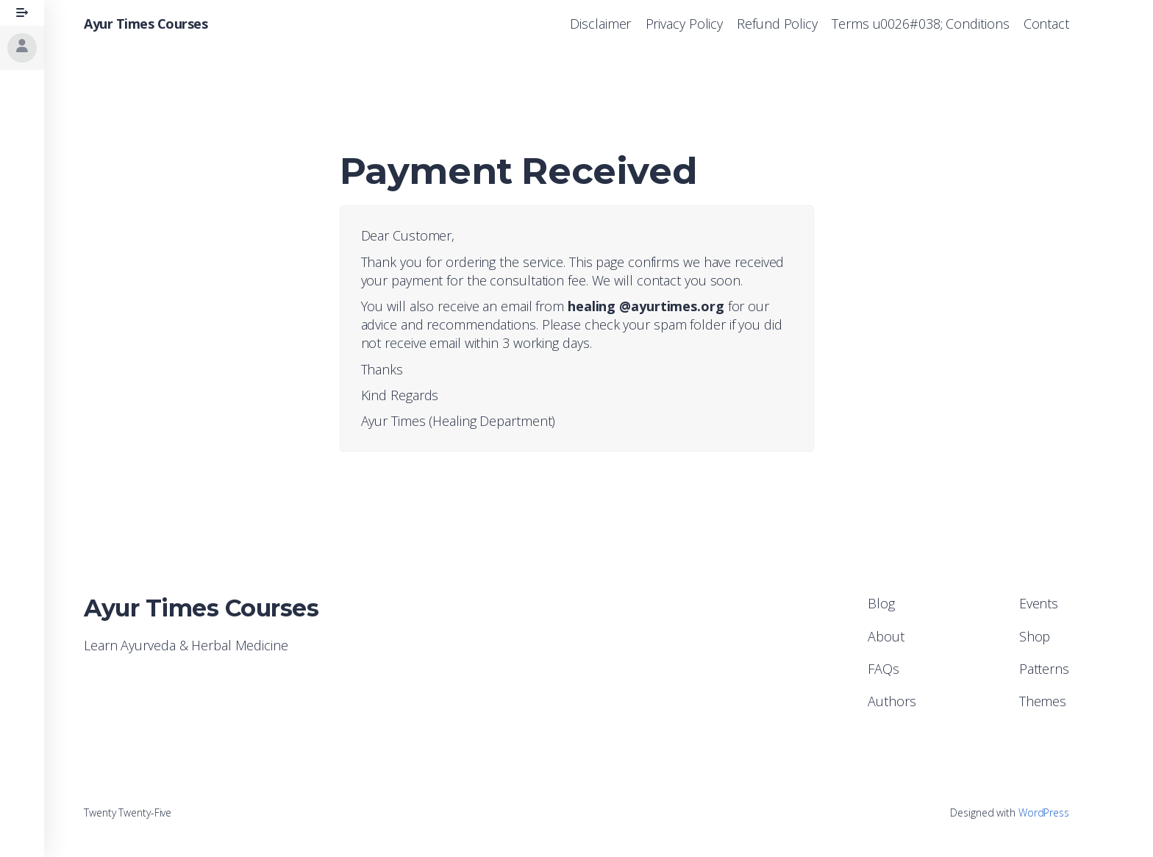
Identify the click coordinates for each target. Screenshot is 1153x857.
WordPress (1043, 812)
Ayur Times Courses (145, 23)
